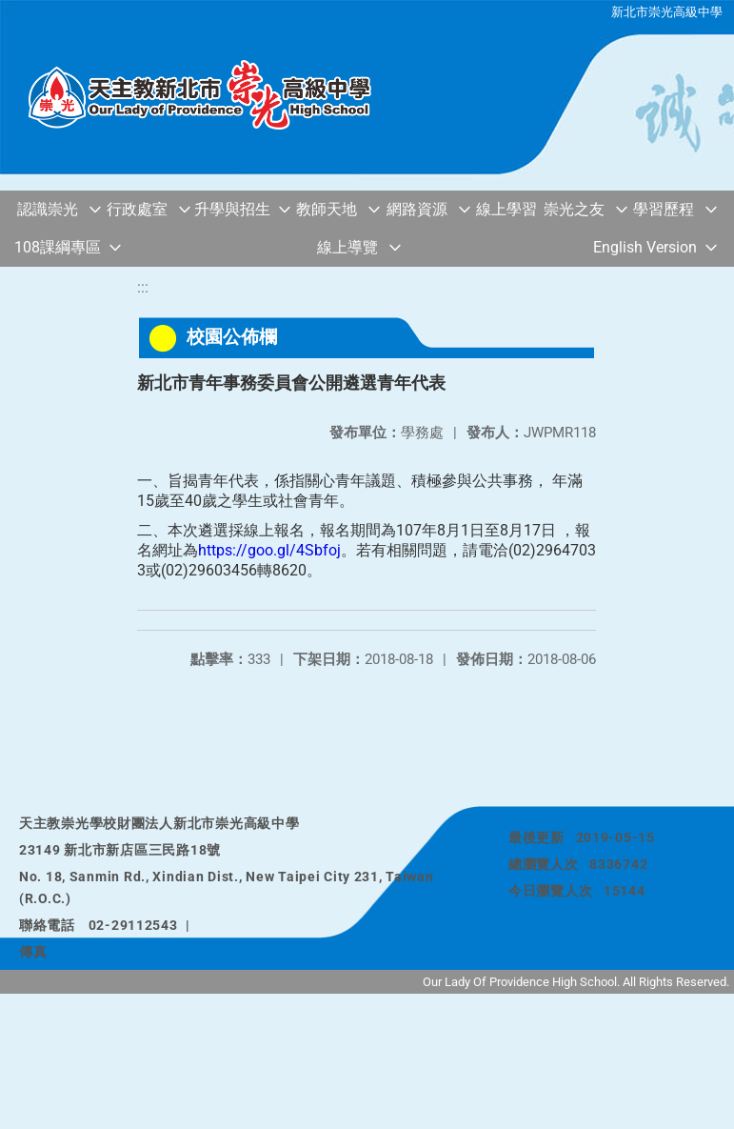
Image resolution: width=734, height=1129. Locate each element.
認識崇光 (47, 209)
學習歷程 (663, 209)
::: (143, 287)
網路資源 (417, 209)
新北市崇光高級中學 (667, 12)
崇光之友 (574, 209)
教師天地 (326, 209)
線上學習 (506, 209)
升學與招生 (232, 209)
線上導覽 (347, 247)
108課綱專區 (57, 247)
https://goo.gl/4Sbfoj (269, 550)
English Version (645, 247)
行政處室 (137, 209)
